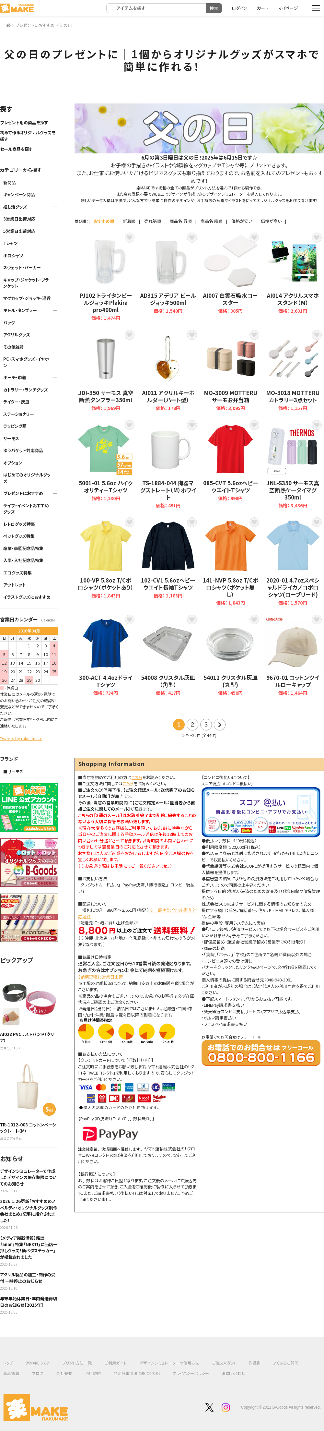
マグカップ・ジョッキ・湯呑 (27, 298)
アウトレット (14, 585)
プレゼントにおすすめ (35, 25)
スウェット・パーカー (22, 267)
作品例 (254, 1362)
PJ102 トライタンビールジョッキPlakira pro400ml (106, 277)
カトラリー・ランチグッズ (25, 390)
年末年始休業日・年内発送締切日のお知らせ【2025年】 (28, 1301)
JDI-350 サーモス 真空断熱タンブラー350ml (106, 371)
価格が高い (271, 221)
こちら (137, 777)
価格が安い (241, 221)
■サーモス (13, 771)
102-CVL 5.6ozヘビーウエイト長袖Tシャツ (168, 562)
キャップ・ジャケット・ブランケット (26, 283)
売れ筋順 (152, 221)
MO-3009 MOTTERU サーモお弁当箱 (230, 371)
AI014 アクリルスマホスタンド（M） (293, 277)
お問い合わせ (233, 1373)
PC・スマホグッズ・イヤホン (26, 362)
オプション (12, 463)
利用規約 (93, 1373)
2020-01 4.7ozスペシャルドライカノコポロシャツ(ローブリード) (293, 562)
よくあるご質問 (285, 1362)
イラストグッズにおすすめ (27, 597)
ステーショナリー (18, 414)
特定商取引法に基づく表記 (137, 1373)
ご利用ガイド (116, 1362)
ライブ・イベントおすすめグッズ (26, 508)
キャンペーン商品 (19, 194)
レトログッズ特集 (19, 524)
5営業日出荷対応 (19, 231)
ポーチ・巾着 (14, 377)
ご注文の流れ (224, 1362)
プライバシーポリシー (191, 1373)
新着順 (129, 221)
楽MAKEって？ (38, 1362)
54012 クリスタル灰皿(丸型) (230, 655)
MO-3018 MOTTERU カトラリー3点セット (293, 371)
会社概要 (64, 1373)
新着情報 (11, 1373)
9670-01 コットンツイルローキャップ (293, 655)
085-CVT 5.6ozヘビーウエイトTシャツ (230, 465)
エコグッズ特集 (17, 573)
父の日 (65, 25)
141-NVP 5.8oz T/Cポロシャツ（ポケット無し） (230, 562)
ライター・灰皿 (16, 402)
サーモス (11, 438)
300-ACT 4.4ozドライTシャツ (106, 655)
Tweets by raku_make (21, 738)
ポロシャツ (13, 255)
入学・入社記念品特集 (23, 560)
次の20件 (220, 724)
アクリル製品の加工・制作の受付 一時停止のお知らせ (27, 1277)
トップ (8, 1362)
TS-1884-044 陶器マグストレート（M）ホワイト (168, 465)
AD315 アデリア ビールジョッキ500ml (168, 277)
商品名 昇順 (181, 221)
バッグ (9, 322)
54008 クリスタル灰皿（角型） (168, 655)
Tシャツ (10, 243)
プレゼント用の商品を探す (24, 122)
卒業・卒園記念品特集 (23, 548)
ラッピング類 (15, 426)
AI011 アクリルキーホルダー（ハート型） (168, 371)
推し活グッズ (15, 207)
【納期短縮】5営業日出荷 (100, 977)
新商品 (9, 182)
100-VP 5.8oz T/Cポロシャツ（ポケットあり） (106, 562)
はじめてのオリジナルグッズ (27, 478)
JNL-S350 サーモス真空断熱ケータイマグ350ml (293, 465)
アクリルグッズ (16, 334)
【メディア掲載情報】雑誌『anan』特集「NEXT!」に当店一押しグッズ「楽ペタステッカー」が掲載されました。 (28, 1247)
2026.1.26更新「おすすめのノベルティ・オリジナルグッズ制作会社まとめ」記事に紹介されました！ (28, 1210)
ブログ (37, 1373)
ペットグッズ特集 (19, 536)
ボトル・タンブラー (20, 310)
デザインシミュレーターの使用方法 (169, 1362)
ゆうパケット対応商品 (23, 450)
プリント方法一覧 (77, 1362)
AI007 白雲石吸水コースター (230, 277)
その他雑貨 (13, 347)
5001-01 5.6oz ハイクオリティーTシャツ (106, 465)
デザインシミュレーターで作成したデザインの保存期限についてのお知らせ (28, 1177)
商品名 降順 (212, 221)
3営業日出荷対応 (19, 219)
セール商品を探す (16, 149)
